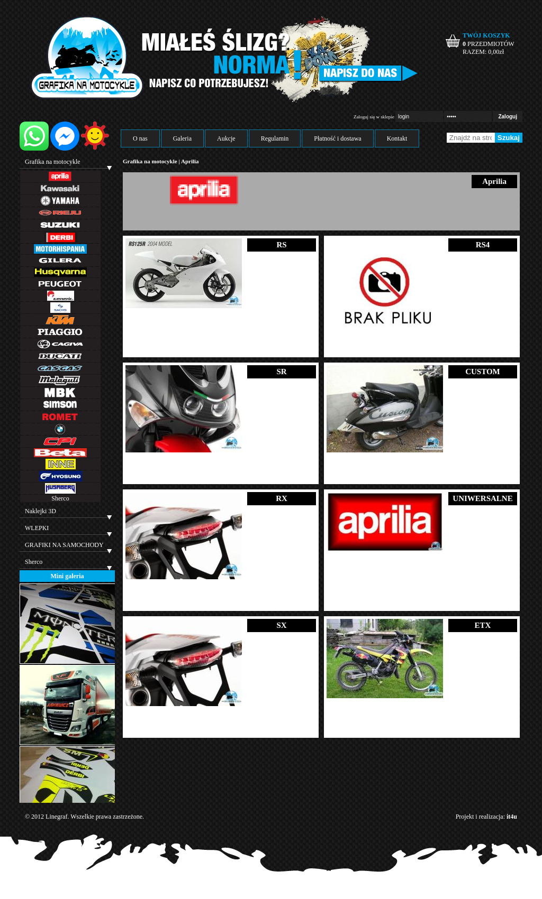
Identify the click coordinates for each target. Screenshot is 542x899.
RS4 (483, 244)
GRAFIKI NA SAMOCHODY (64, 545)
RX (281, 498)
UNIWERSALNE (482, 498)
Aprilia (190, 161)
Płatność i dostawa (337, 138)
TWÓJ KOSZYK (486, 35)
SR (281, 371)
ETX (483, 625)
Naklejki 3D (40, 511)
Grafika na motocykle (52, 161)
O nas (140, 138)
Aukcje (226, 138)
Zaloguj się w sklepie (374, 116)
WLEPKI (37, 528)
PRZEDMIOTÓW (488, 44)
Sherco (60, 498)
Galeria (182, 138)
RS (281, 244)
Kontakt (397, 138)
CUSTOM (482, 371)
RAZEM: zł (483, 51)
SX (281, 625)
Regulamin (275, 138)
